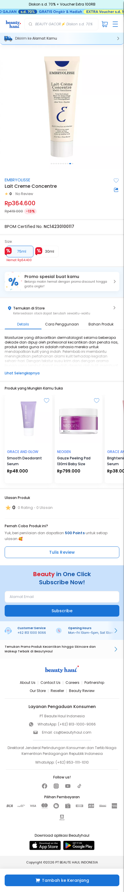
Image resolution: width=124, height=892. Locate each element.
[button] (62, 281)
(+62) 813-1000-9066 (77, 724)
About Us (28, 682)
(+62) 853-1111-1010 (72, 762)
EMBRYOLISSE (17, 180)
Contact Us (50, 682)
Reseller (57, 690)
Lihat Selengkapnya (22, 373)
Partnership (94, 682)
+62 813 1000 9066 (31, 633)
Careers (72, 682)
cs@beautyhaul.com (72, 732)
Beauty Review (82, 690)
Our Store (38, 690)
